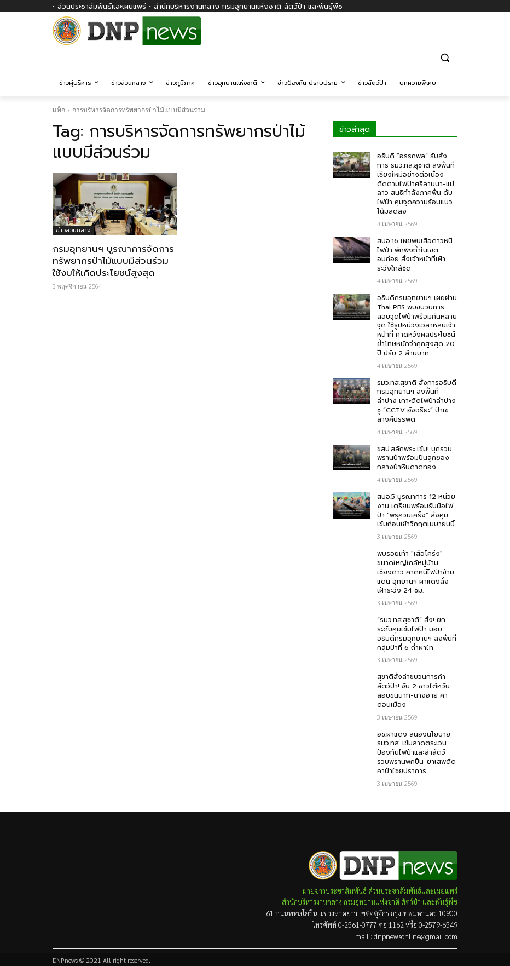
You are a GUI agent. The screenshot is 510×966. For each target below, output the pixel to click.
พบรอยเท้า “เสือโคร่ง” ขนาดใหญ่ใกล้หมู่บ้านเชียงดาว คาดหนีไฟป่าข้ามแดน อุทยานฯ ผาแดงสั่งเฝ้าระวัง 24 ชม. (415, 572)
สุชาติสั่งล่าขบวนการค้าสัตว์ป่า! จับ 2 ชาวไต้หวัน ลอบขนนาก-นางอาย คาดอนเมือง (413, 690)
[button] (444, 57)
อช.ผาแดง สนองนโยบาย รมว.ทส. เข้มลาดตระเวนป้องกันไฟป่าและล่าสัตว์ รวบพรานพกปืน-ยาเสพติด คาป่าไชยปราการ (416, 752)
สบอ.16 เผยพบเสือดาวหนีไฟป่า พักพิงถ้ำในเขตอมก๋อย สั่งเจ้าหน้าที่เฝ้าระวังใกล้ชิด (415, 254)
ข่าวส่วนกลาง (73, 230)
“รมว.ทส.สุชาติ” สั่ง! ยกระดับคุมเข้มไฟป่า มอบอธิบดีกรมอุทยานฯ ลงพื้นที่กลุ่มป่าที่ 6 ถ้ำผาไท (416, 633)
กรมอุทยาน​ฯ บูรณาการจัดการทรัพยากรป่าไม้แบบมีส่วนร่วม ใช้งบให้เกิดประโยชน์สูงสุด (113, 261)
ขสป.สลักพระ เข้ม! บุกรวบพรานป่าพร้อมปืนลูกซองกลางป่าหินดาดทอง (414, 458)
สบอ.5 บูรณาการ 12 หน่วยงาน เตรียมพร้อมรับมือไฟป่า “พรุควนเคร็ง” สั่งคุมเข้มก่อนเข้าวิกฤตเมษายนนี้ (416, 510)
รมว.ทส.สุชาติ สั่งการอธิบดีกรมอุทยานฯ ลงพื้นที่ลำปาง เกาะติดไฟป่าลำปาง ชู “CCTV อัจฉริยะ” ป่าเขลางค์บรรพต (416, 401)
